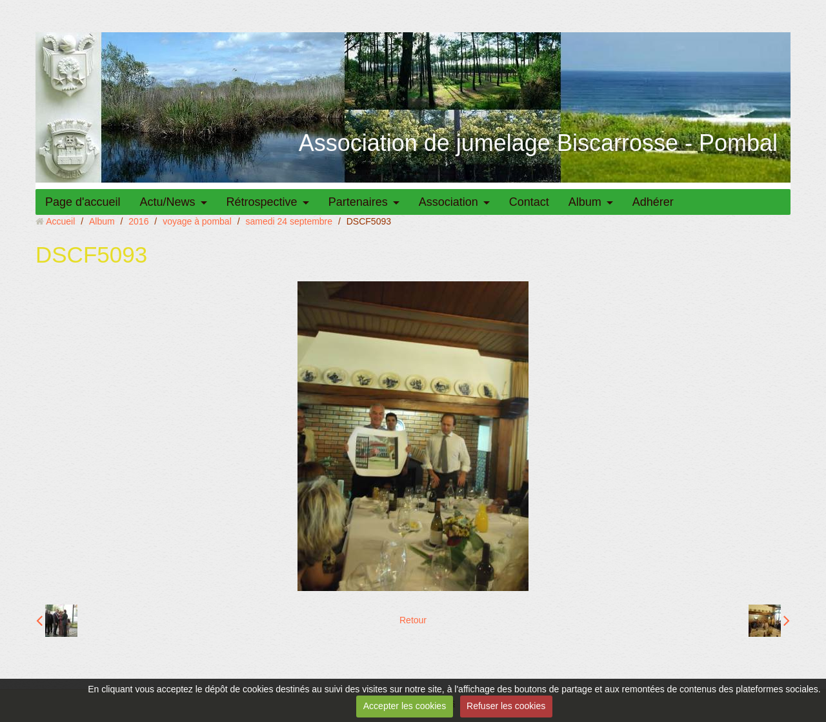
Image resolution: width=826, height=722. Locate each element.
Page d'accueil (83, 202)
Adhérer (653, 202)
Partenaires (358, 202)
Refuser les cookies (506, 706)
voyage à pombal (197, 221)
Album (585, 202)
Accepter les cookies (404, 706)
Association (448, 202)
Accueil (60, 221)
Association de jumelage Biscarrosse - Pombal (538, 143)
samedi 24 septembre (288, 221)
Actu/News (168, 202)
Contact (529, 202)
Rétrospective (262, 202)
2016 (138, 221)
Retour (413, 620)
